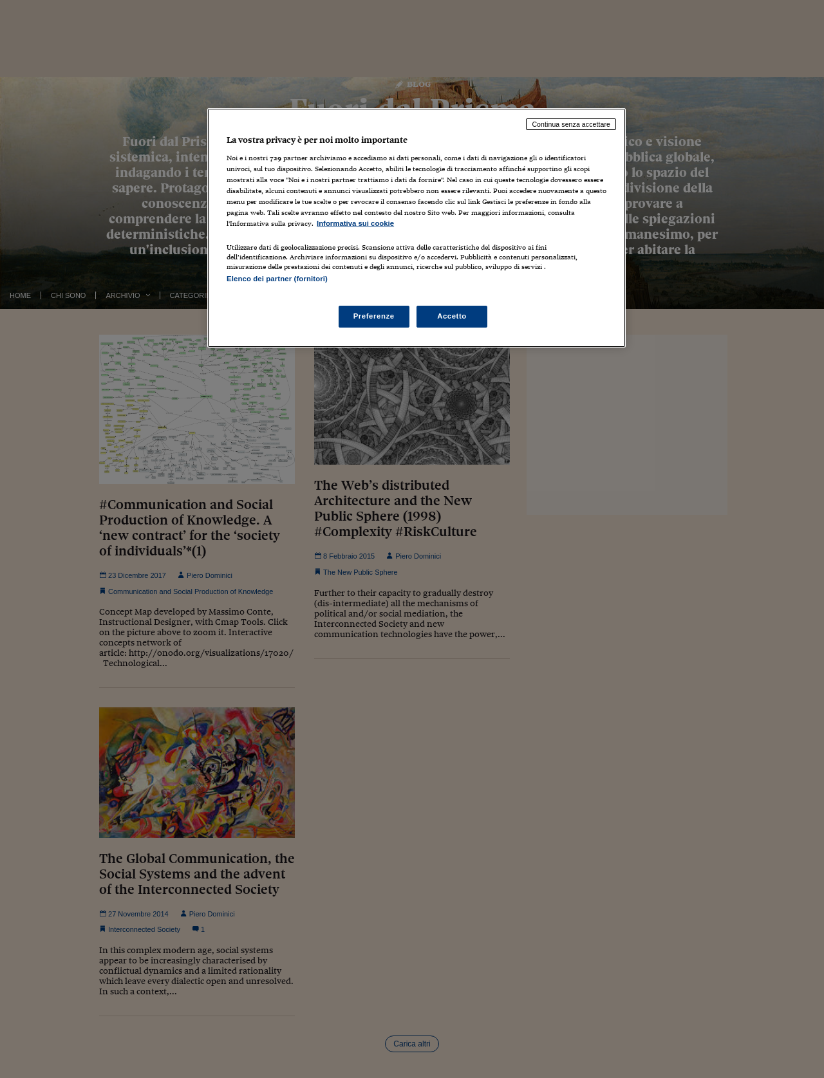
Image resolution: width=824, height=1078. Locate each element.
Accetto (452, 316)
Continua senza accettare (571, 124)
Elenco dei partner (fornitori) (277, 279)
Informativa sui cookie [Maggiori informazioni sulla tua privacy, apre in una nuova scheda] (355, 223)
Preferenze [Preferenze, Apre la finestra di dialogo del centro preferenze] (374, 316)
